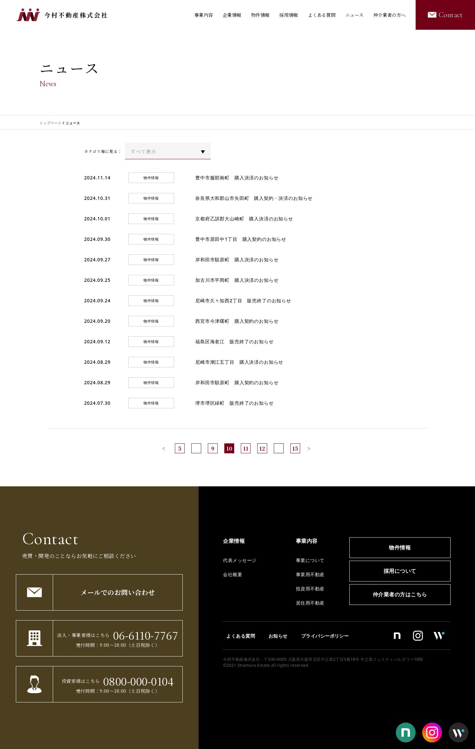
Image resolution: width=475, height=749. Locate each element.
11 (245, 448)
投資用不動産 (310, 588)
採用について (400, 571)
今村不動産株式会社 (76, 15)
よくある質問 (321, 15)
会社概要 (232, 574)
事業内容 (203, 15)
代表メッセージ (239, 560)
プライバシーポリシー (325, 636)
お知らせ (278, 636)
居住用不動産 (310, 603)
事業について (310, 560)
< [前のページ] (163, 448)
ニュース (354, 15)
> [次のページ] (308, 448)
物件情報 (260, 15)
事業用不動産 (310, 574)
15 (295, 448)
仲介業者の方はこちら (400, 594)
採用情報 (288, 15)
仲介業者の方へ (389, 15)
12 (262, 448)
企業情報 (232, 15)
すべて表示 (143, 151)
